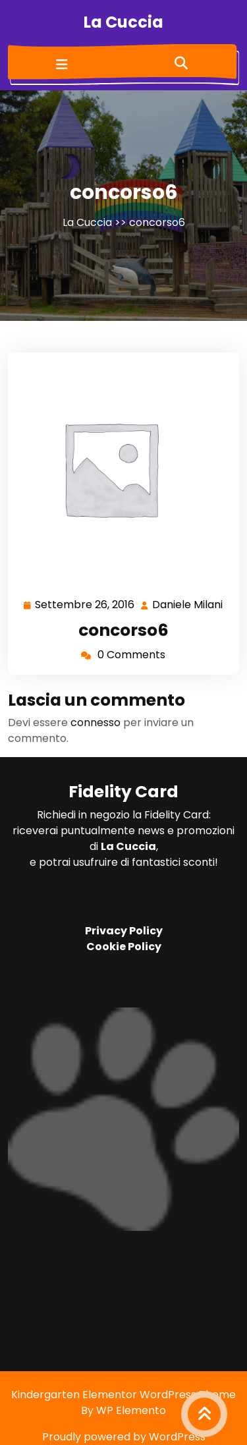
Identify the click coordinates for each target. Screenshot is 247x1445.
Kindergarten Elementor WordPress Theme (123, 1394)
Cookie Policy (123, 946)
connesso (95, 722)
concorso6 (123, 630)
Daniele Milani (188, 605)
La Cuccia (123, 22)
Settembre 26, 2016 (85, 605)
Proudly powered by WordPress (124, 1436)
